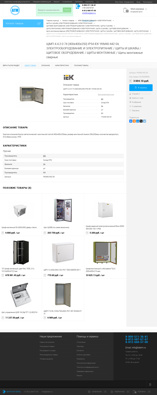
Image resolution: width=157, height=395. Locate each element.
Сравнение (97, 392)
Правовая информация (85, 371)
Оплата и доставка (46, 2)
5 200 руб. (95, 232)
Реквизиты (61, 2)
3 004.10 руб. (139, 81)
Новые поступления (47, 342)
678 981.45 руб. (13, 275)
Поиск (67, 9)
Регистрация (147, 2)
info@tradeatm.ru (89, 13)
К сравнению (135, 106)
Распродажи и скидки (48, 350)
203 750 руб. (54, 232)
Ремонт (79, 375)
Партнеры (21, 2)
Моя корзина (139, 9)
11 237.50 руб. (13, 317)
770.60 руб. (53, 275)
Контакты (32, 2)
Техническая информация (78, 2)
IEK (102, 99)
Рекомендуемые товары (49, 355)
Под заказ (134, 110)
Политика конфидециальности (88, 367)
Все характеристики (106, 94)
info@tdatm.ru (139, 347)
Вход (138, 2)
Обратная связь (12, 392)
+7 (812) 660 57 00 (31, 392)
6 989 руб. (53, 317)
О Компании (9, 2)
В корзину (141, 87)
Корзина (142, 392)
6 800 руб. (11, 232)
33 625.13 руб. (95, 275)
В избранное (135, 102)
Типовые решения (46, 359)
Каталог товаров (23, 23)
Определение (129, 2)
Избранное (120, 392)
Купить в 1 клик (136, 98)
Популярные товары (47, 346)
